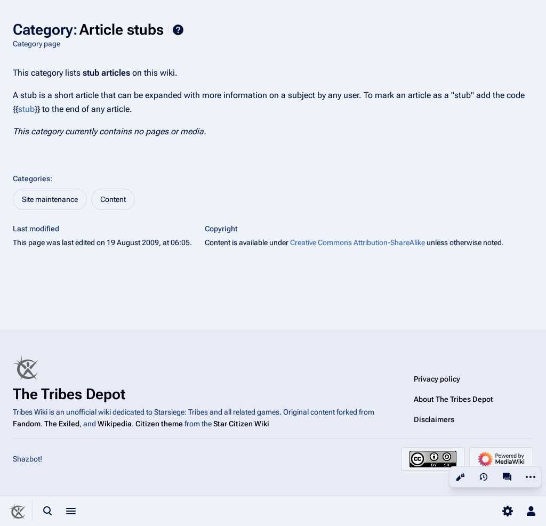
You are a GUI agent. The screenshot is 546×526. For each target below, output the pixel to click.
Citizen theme (159, 423)
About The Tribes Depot (453, 399)
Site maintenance (50, 199)
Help (178, 30)
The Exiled (61, 423)
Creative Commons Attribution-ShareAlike (357, 242)
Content (113, 199)
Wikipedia (115, 423)
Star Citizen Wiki (241, 423)
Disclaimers (434, 419)
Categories (31, 178)
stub (26, 109)
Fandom (27, 423)
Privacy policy (437, 379)
